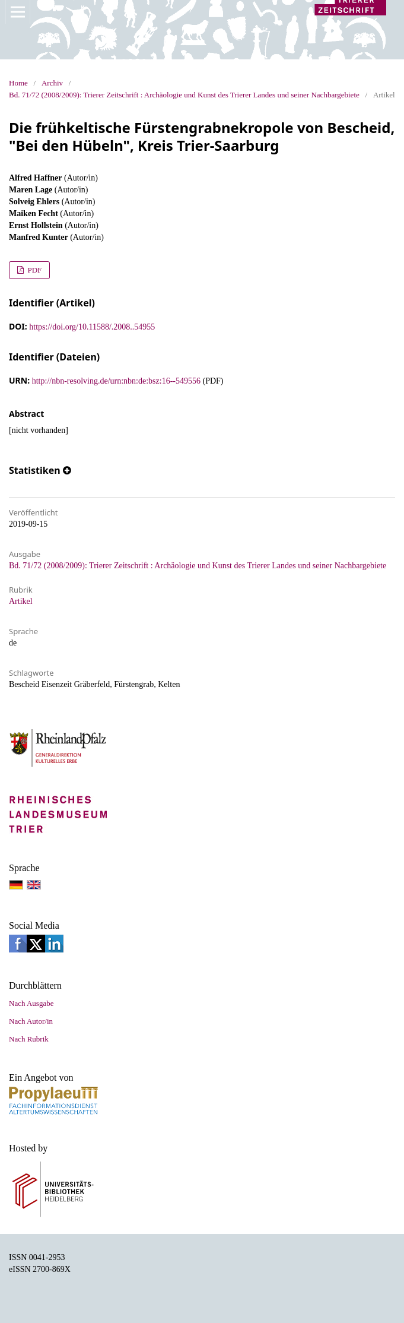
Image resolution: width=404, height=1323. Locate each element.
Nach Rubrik (29, 1038)
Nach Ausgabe (31, 1003)
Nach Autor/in (31, 1021)
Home (18, 82)
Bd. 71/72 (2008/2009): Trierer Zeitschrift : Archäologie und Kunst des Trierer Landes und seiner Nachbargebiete (184, 94)
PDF (34, 269)
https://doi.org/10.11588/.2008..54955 (92, 326)
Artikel (21, 601)
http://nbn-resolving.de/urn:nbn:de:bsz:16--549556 (116, 380)
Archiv (52, 82)
